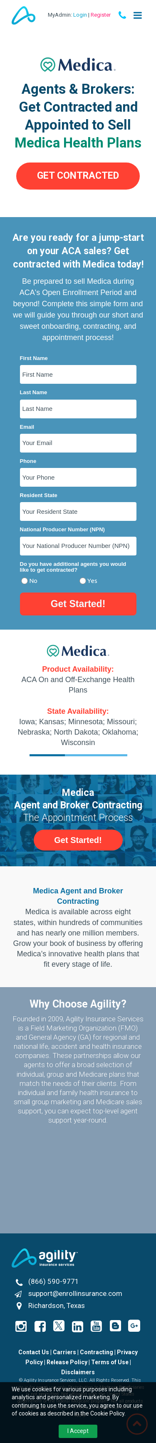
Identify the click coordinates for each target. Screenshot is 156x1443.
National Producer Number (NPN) (62, 530)
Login (80, 15)
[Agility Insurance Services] (45, 1258)
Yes (92, 580)
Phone (28, 461)
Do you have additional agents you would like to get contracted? (73, 567)
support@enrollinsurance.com (75, 1293)
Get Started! (78, 604)
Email (27, 427)
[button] (78, 176)
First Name (34, 358)
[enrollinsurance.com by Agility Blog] (115, 1325)
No (33, 580)
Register (101, 15)
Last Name (33, 392)
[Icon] (134, 1326)
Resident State (38, 495)
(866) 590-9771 (53, 1281)
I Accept (78, 1431)
